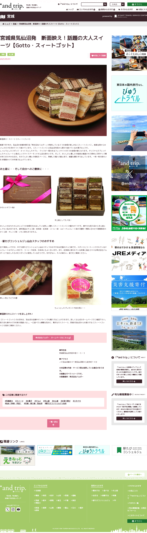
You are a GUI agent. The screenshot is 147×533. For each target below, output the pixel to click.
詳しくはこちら (129, 386)
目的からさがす (106, 12)
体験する (105, 496)
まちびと (137, 6)
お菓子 (29, 405)
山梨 (52, 509)
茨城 (37, 501)
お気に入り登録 (99, 59)
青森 (37, 496)
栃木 (44, 501)
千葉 (66, 501)
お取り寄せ (66, 405)
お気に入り (141, 12)
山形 (59, 496)
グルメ (38, 405)
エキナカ (77, 405)
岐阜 (37, 511)
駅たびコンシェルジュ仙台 (56, 407)
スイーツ (19, 405)
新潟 (37, 509)
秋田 (44, 496)
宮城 (14, 28)
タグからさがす (125, 12)
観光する (96, 491)
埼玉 (59, 501)
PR (115, 501)
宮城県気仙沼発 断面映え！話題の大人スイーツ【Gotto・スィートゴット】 (49, 28)
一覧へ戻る (53, 425)
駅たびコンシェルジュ (101, 501)
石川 (74, 509)
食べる (106, 491)
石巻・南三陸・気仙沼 (33, 407)
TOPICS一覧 (134, 504)
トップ (70, 12)
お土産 (55, 405)
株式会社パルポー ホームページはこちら (53, 341)
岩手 (52, 496)
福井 (81, 509)
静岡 (59, 509)
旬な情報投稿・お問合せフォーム (136, 510)
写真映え (9, 405)
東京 (74, 501)
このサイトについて (137, 516)
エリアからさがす (85, 12)
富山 (66, 509)
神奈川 (38, 504)
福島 (74, 496)
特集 (114, 496)
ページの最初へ (135, 475)
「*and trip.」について (68, 6)
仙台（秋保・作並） (14, 407)
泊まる (95, 496)
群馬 (52, 501)
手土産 (47, 405)
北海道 (38, 491)
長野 (44, 509)
